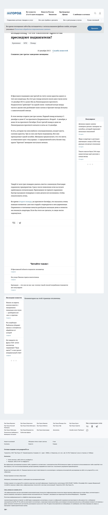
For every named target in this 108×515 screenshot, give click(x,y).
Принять (94, 28)
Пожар (33, 43)
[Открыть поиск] (95, 13)
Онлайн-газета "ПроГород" (76, 430)
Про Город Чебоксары (10, 430)
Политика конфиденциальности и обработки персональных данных (22, 497)
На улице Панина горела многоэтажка (39, 278)
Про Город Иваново (42, 423)
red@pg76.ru (25, 461)
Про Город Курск (74, 423)
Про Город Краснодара (43, 430)
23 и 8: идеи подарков (34, 14)
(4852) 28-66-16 (21, 459)
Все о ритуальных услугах (72, 20)
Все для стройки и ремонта (48, 20)
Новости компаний (9, 441)
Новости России (47, 12)
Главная (55, 444)
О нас (54, 441)
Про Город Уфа (57, 425)
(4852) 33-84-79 (18, 461)
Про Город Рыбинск (42, 425)
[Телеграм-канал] (97, 426)
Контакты (7, 444)
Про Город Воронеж (9, 423)
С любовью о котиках (81, 14)
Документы (56, 430)
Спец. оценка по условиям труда (13, 489)
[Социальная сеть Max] (87, 430)
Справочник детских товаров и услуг (20, 20)
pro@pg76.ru (29, 459)
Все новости (31, 12)
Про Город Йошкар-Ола (59, 423)
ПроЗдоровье (64, 12)
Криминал (16, 43)
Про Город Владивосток (26, 430)
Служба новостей (60, 51)
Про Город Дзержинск (26, 423)
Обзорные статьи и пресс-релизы (37, 441)
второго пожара (25, 201)
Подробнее (83, 494)
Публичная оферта (25, 432)
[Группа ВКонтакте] (87, 426)
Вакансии (53, 14)
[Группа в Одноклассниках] (92, 426)
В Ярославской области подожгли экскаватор (39, 270)
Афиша (65, 14)
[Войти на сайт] (100, 13)
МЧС (25, 43)
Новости (30, 444)
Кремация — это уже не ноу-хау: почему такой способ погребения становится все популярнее (39, 287)
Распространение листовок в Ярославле (15, 475)
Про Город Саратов (74, 425)
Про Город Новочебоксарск (27, 425)
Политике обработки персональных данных (32, 29)
